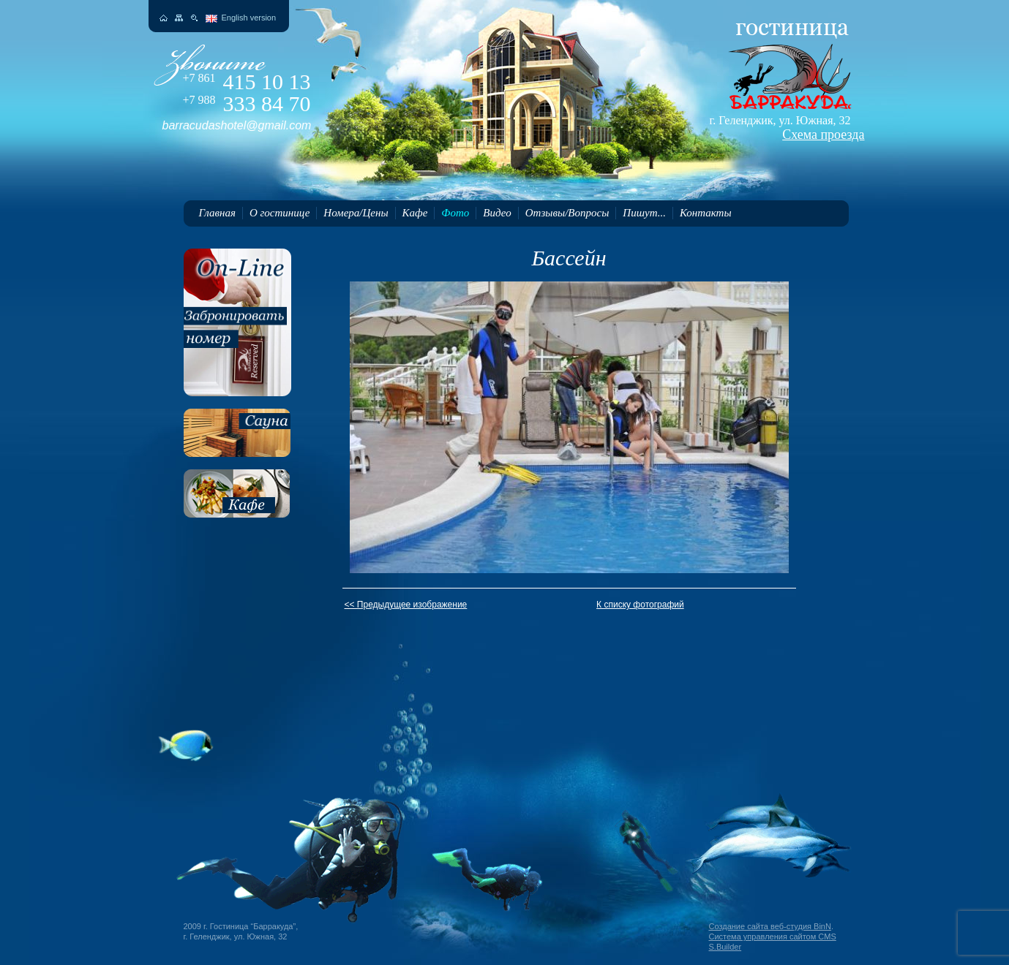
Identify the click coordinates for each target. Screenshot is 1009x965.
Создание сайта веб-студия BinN (770, 926)
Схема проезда (823, 134)
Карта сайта (179, 18)
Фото (455, 213)
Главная (217, 213)
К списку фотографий (640, 604)
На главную (164, 18)
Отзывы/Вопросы (567, 213)
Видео (497, 213)
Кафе (415, 213)
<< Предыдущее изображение (406, 604)
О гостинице (280, 213)
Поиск (194, 18)
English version (249, 17)
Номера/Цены (355, 213)
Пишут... (644, 213)
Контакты (706, 213)
